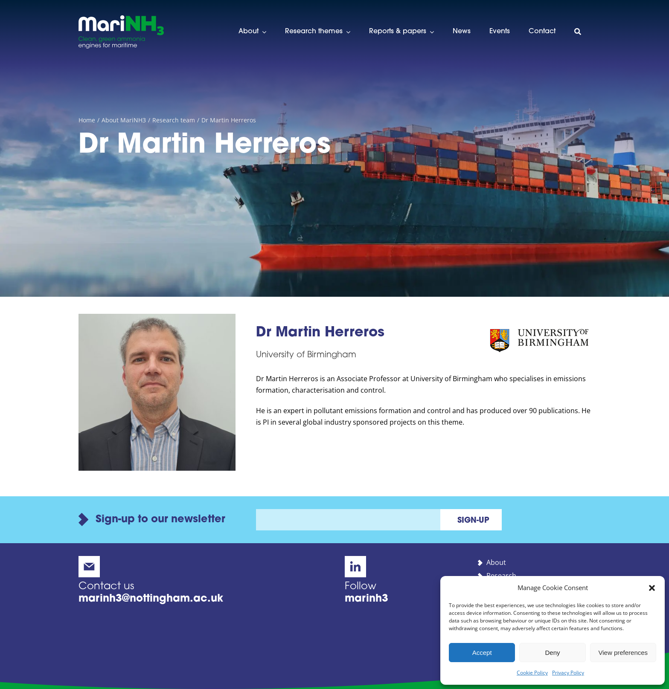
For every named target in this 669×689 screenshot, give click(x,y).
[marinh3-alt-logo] (121, 18)
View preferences (623, 652)
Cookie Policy (532, 672)
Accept (482, 652)
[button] (652, 588)
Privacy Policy (568, 672)
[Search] (577, 32)
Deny (552, 652)
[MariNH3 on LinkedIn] (401, 580)
